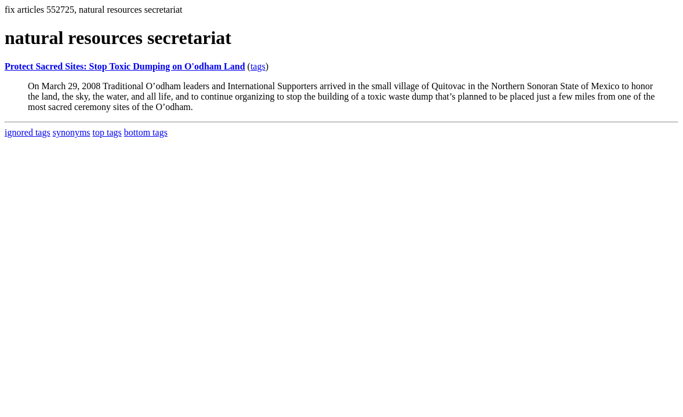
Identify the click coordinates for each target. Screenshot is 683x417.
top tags (107, 132)
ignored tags (27, 132)
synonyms (71, 132)
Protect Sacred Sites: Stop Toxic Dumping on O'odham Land (125, 66)
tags (258, 66)
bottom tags (146, 132)
